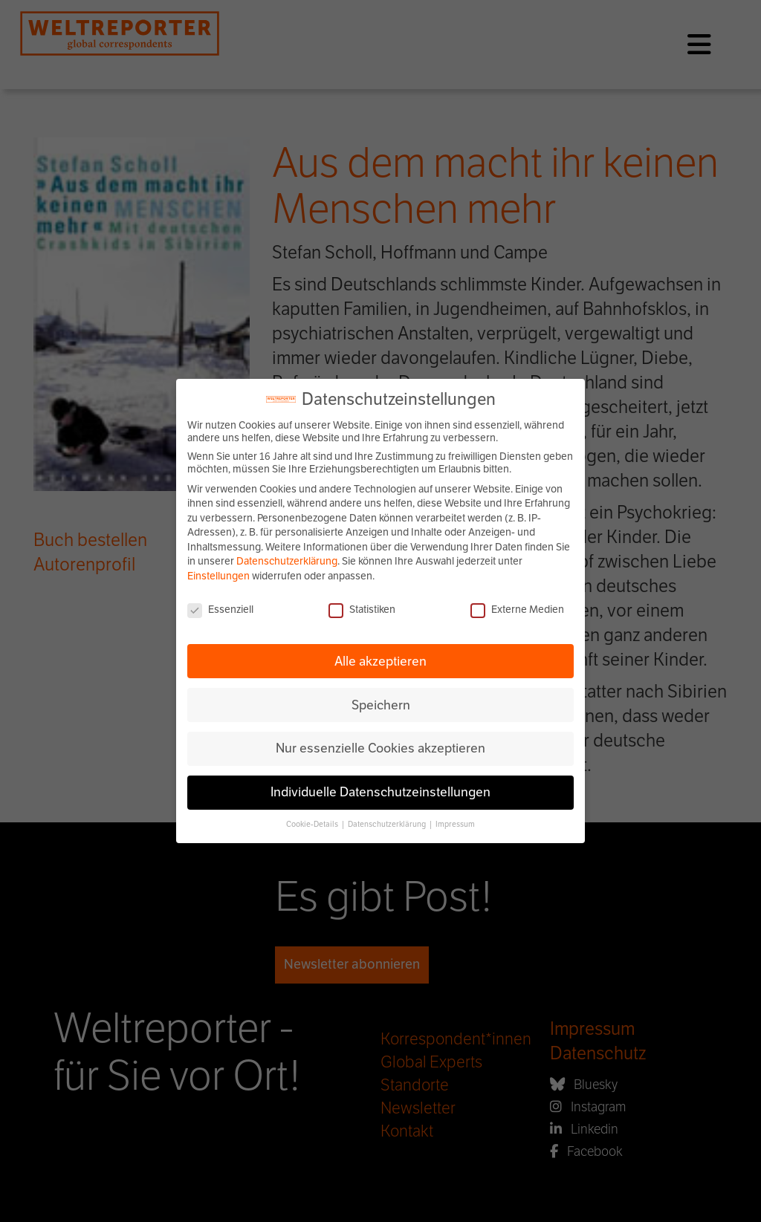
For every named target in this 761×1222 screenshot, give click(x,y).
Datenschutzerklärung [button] (387, 824)
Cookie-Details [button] (313, 824)
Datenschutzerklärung (286, 561)
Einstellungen (218, 576)
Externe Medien (517, 609)
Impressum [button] (455, 824)
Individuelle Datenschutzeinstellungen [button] (380, 792)
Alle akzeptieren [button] (380, 661)
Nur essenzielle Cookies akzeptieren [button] (380, 748)
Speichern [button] (381, 705)
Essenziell (220, 609)
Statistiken (361, 609)
